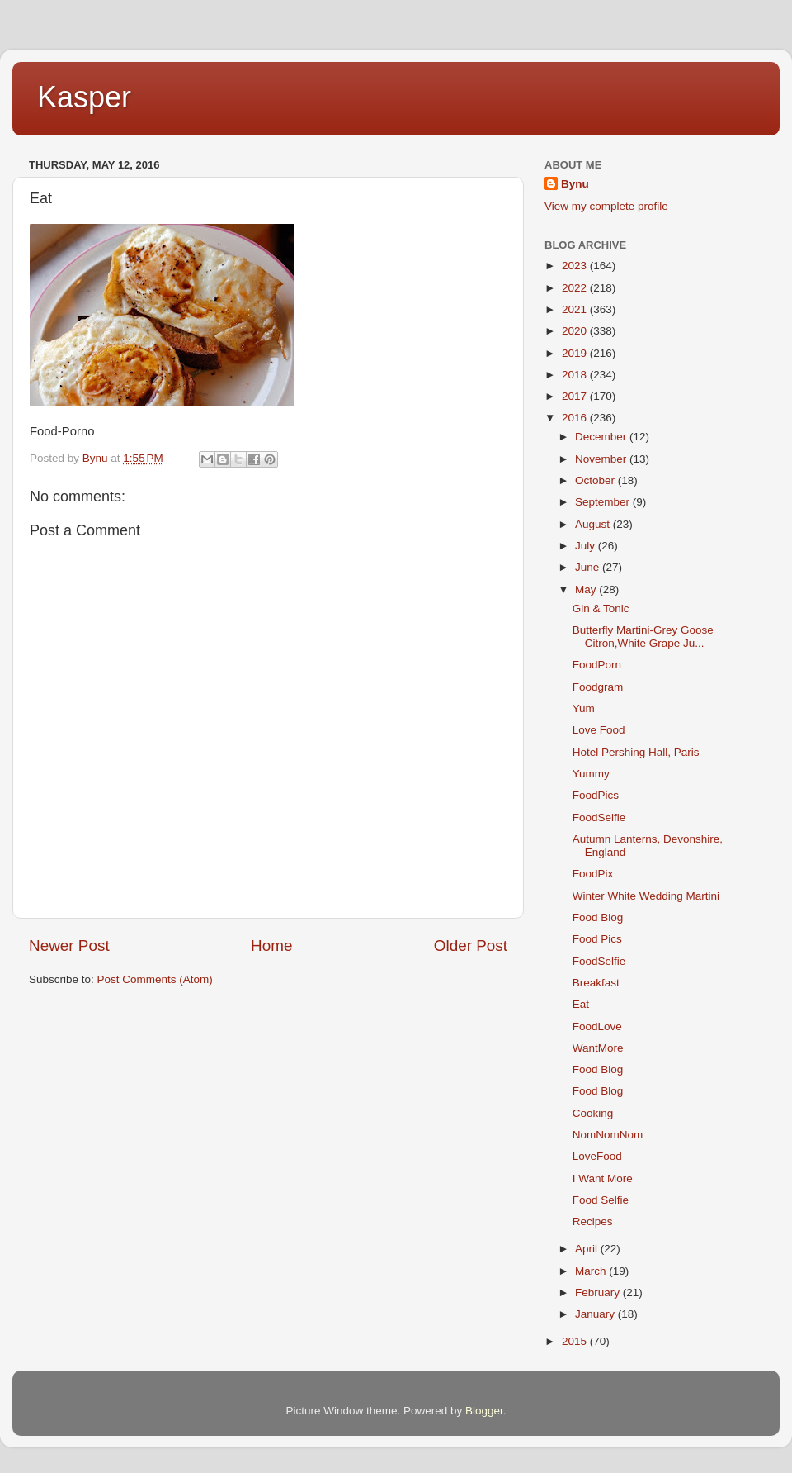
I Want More (603, 1178)
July (586, 545)
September (604, 502)
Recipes (593, 1221)
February (599, 1292)
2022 (576, 288)
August (594, 524)
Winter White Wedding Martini (646, 896)
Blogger (484, 1410)
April (588, 1249)
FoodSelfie (599, 817)
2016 (576, 417)
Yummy (591, 773)
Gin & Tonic (601, 608)
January (596, 1314)
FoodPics (596, 795)
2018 (576, 374)
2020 (576, 331)
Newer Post (69, 945)
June (588, 567)
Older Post (470, 945)
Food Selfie (601, 1200)
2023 (576, 265)
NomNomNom (608, 1135)
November (602, 459)
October (596, 480)
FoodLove (597, 1026)
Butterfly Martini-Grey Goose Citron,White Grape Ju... (643, 636)
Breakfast (596, 982)
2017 (576, 396)
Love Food (599, 730)
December (602, 436)
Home (271, 945)
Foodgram (598, 687)
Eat (581, 1004)
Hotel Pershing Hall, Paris (636, 752)
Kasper (84, 97)
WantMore (598, 1048)
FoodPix (593, 873)
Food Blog (598, 917)
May (587, 589)
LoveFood (597, 1156)
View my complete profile (606, 206)
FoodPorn (597, 664)
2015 (576, 1341)
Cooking (593, 1113)
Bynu (575, 184)
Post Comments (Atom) (155, 979)
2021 (576, 309)
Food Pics (597, 939)
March (592, 1271)
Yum (584, 708)
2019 (576, 353)
